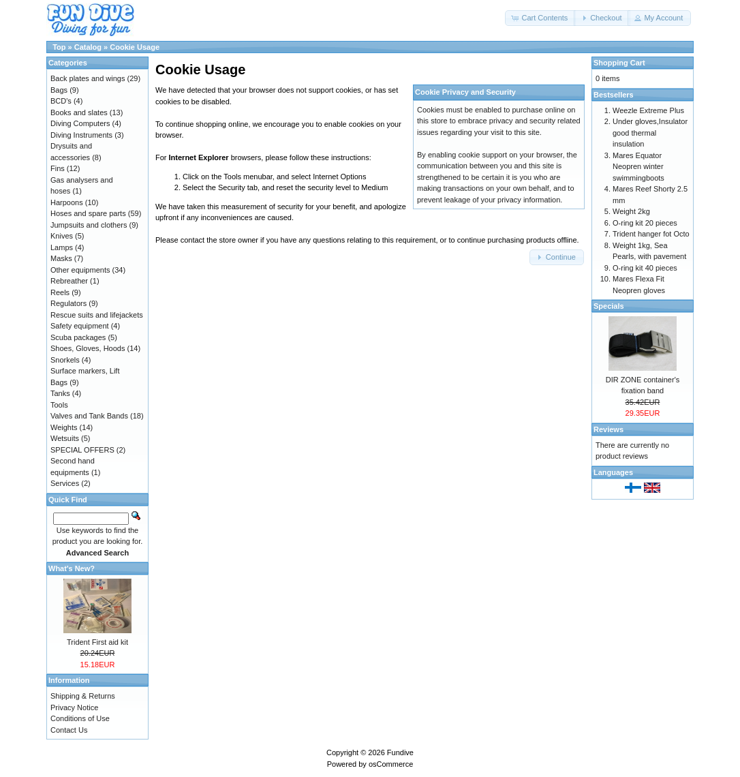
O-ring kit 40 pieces (645, 268)
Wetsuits (64, 438)
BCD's (61, 101)
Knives (61, 236)
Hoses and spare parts (88, 213)
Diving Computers (80, 123)
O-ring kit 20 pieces (645, 223)
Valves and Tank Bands (89, 416)
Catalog (88, 47)
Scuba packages (78, 337)
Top (58, 47)
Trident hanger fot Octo (651, 234)
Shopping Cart (619, 63)
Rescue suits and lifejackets (96, 315)
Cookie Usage (134, 47)
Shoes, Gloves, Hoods (87, 348)
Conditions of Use (80, 718)
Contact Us (68, 730)
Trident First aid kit (97, 642)
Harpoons (66, 202)
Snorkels (65, 360)
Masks (61, 258)
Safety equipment (79, 326)
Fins (57, 168)
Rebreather (69, 281)
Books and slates (79, 112)
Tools (59, 405)
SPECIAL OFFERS (82, 450)
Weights (64, 427)
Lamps (61, 247)
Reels (60, 292)
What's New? (71, 568)
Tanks (60, 393)
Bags (58, 90)
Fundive (400, 752)
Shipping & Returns (82, 696)
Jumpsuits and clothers (88, 225)
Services (64, 483)
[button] (540, 18)
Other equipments (80, 270)
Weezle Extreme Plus (648, 110)
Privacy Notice (74, 707)
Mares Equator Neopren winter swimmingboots (638, 166)
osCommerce (391, 764)
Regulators (68, 303)
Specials (608, 306)
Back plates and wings (87, 78)
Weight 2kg (631, 211)
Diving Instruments (81, 135)
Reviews (608, 429)
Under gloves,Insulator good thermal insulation (650, 132)
